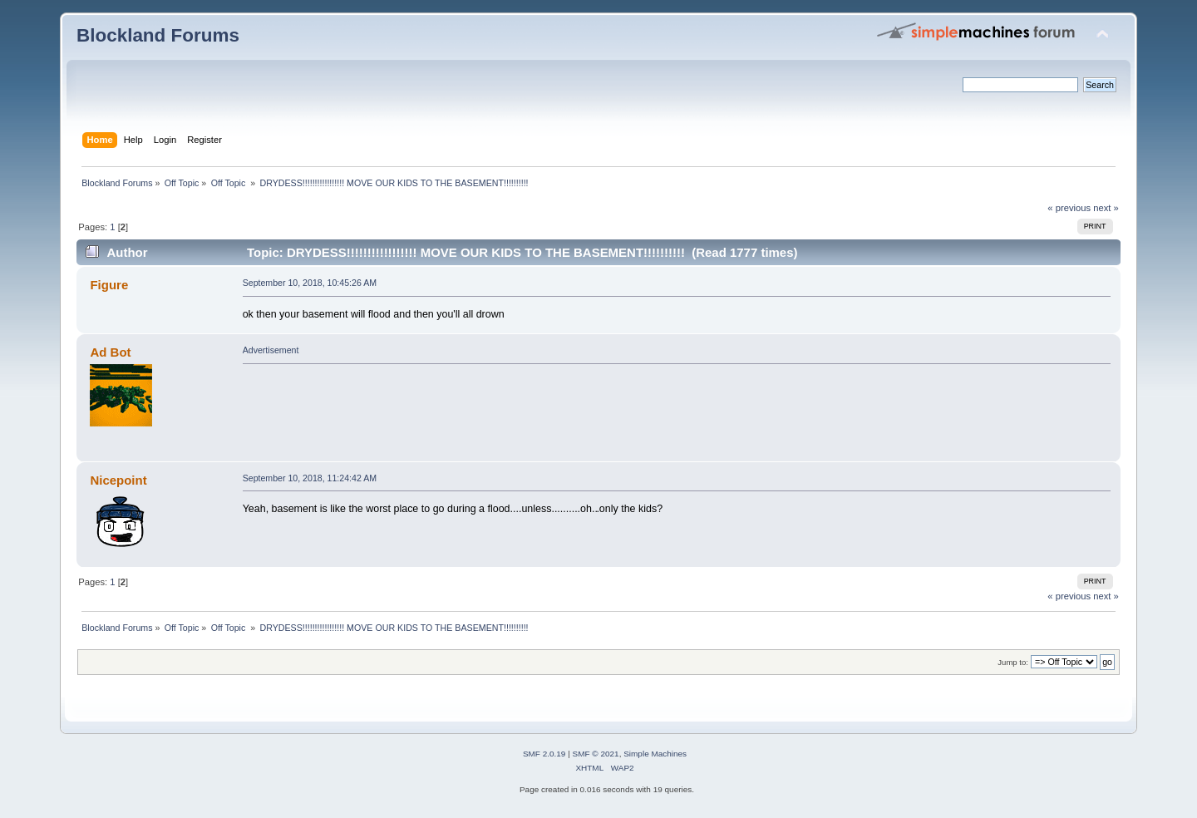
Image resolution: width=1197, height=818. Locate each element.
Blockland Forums (157, 35)
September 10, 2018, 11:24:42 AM (310, 478)
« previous (1069, 208)
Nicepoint (118, 480)
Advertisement (271, 350)
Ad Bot (110, 352)
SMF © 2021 (596, 753)
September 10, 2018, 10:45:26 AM (310, 283)
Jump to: (1013, 662)
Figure (109, 285)
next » (1106, 208)
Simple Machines (655, 753)
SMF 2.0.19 (544, 753)
